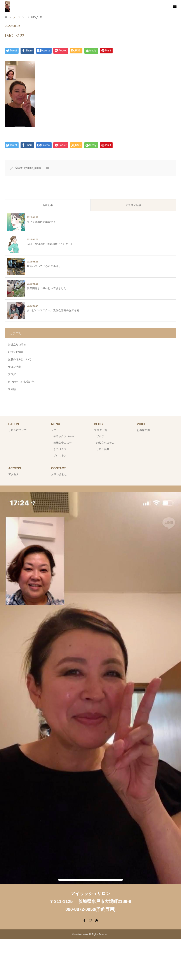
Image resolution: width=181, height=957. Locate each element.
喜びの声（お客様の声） (22, 381)
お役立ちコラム (17, 344)
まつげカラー (61, 449)
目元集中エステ (62, 442)
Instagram (90, 920)
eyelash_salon (32, 167)
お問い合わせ (59, 474)
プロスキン (59, 455)
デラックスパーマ (63, 436)
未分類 (12, 389)
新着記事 (47, 205)
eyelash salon (81, 934)
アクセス (13, 474)
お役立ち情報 (16, 352)
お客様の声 (143, 430)
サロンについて (17, 430)
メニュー (56, 430)
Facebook (84, 920)
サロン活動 (14, 366)
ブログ (12, 374)
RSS (96, 920)
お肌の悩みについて (19, 359)
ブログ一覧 (100, 430)
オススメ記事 (133, 205)
